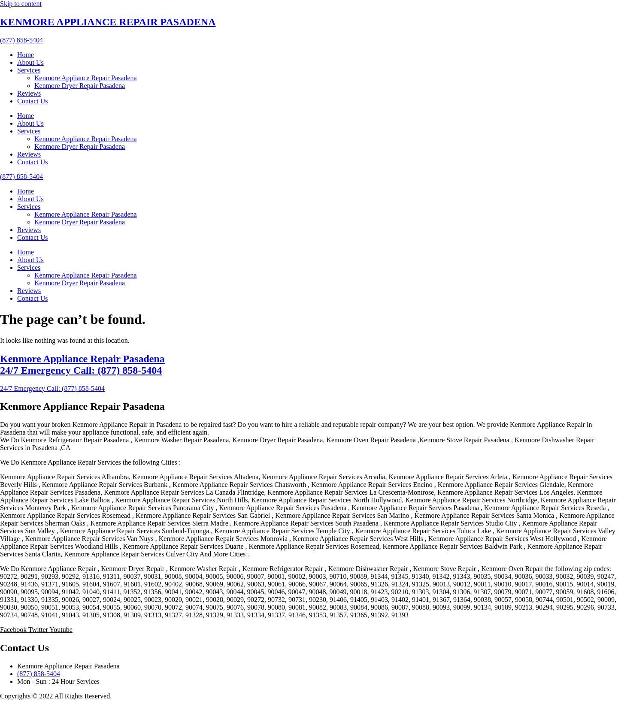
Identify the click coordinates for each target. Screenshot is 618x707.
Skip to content (21, 3)
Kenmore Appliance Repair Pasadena (85, 78)
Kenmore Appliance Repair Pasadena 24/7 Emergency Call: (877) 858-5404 (82, 364)
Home (25, 54)
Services (28, 70)
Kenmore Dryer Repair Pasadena (79, 85)
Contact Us (32, 101)
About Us (30, 62)
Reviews (29, 93)
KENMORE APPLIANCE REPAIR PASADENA (107, 21)
